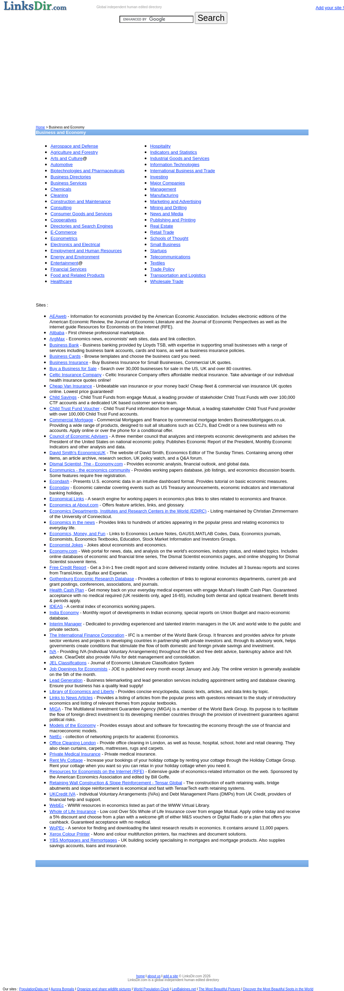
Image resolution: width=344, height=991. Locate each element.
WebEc (56, 805)
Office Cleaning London (72, 742)
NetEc (55, 736)
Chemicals (61, 189)
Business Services (69, 183)
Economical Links (66, 498)
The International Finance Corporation (86, 635)
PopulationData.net (33, 989)
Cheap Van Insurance (70, 386)
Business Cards (65, 356)
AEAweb (58, 316)
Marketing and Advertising (175, 201)
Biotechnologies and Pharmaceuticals (88, 170)
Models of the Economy (72, 725)
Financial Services (69, 269)
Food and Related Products (77, 275)
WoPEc (56, 827)
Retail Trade (162, 232)
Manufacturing (164, 195)
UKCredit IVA (62, 794)
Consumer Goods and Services (81, 213)
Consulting (61, 207)
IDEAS (56, 606)
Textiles (157, 263)
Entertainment (64, 263)
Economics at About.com (73, 504)
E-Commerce (64, 232)
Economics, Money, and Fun (77, 533)
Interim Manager (65, 623)
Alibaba (56, 332)
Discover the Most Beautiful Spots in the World (278, 989)
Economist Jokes (66, 544)
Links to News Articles (70, 697)
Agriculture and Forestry (74, 152)
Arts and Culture (67, 158)
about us (153, 976)
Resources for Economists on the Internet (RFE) (96, 771)
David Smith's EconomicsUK (77, 452)
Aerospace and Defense (74, 146)
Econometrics (64, 238)
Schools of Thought (169, 238)
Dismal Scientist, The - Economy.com (86, 463)
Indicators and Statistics (173, 152)
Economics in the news (72, 522)
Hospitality (160, 146)
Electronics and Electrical (75, 244)
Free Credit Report (67, 567)
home (140, 976)
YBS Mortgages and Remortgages (83, 840)
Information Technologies (174, 164)
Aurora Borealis (62, 989)
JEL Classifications (68, 662)
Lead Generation (66, 680)
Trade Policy (162, 269)
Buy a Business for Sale (73, 368)
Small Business (165, 244)
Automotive (62, 164)
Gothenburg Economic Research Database (91, 578)
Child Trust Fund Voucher (74, 408)
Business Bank (64, 345)
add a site (170, 976)
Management (163, 189)
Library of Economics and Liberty (81, 691)
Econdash (59, 481)
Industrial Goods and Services (179, 158)
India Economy (64, 612)
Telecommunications (170, 256)
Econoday (59, 487)
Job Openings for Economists (78, 668)
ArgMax (57, 338)
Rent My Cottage (66, 760)
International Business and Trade (182, 170)
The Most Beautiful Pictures (219, 989)
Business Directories (71, 176)
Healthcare (61, 281)
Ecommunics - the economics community (89, 470)
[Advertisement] (172, 77)
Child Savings (63, 397)
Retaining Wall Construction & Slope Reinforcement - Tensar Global (115, 782)
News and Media (166, 213)
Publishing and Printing (173, 219)
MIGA (55, 708)
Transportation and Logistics (178, 275)
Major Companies (167, 183)
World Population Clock (151, 989)
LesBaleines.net (184, 989)
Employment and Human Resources (86, 250)
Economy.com (63, 551)
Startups (158, 250)
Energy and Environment (75, 256)
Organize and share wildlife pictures (104, 989)
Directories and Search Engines (82, 226)
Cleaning (59, 195)
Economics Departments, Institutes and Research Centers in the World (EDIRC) (127, 511)
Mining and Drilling (168, 207)
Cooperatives (64, 219)
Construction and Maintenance (81, 201)
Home (40, 127)
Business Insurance (68, 362)
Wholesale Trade (167, 281)
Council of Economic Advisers (78, 436)
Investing (159, 176)
